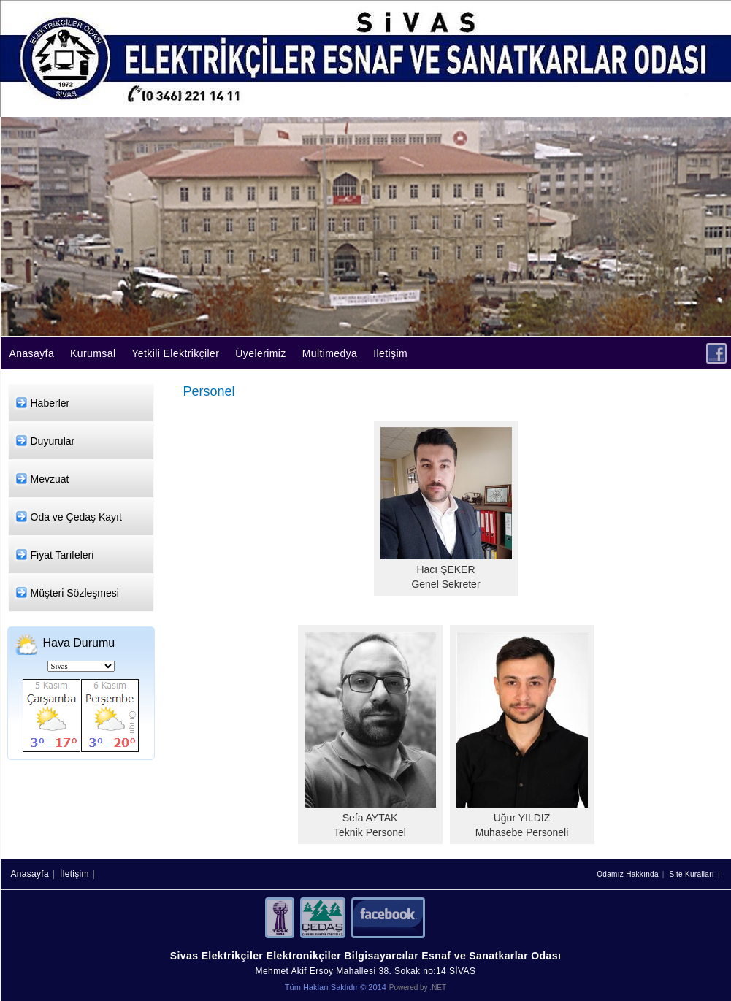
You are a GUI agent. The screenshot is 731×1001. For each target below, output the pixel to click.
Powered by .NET (417, 987)
